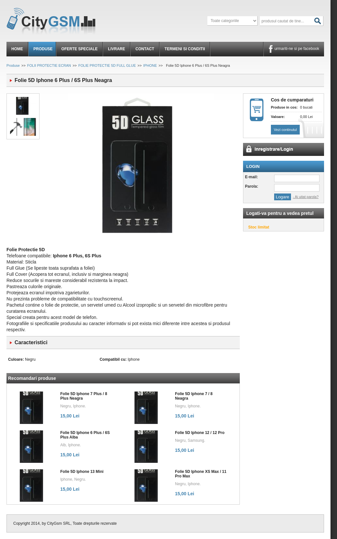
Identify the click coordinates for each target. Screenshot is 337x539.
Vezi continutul (285, 130)
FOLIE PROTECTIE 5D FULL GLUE (107, 65)
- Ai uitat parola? (306, 197)
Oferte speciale (79, 49)
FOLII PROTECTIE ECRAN (49, 65)
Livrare (116, 49)
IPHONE (150, 65)
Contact (144, 49)
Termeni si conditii (185, 49)
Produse (42, 49)
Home (17, 49)
